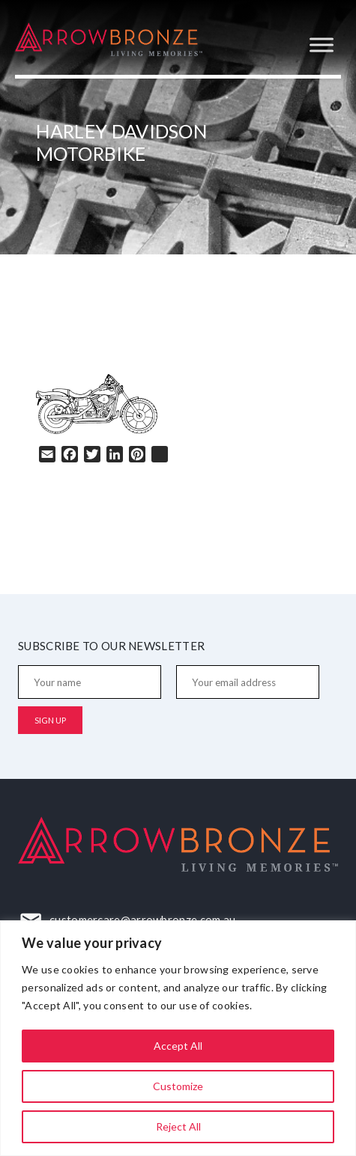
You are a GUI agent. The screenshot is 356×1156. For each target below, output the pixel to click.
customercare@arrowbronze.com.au (142, 919)
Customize (178, 1086)
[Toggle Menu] (322, 44)
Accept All (178, 1045)
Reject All (178, 1126)
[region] (178, 1038)
